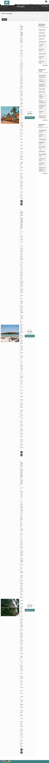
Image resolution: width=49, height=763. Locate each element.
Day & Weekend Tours (41, 96)
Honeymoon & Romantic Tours (42, 107)
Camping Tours (42, 139)
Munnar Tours (42, 35)
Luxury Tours (42, 89)
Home (34, 4)
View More (45, 65)
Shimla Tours (42, 30)
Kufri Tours (41, 38)
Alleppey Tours (42, 41)
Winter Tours (42, 92)
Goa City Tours (42, 53)
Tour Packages (40, 4)
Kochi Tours (41, 33)
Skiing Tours (42, 151)
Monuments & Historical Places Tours (42, 169)
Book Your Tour (30, 117)
